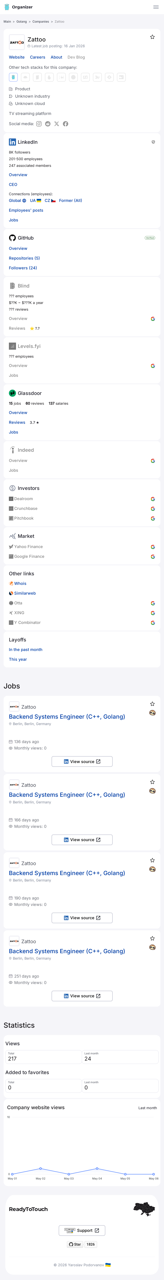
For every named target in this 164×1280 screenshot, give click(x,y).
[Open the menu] (156, 7)
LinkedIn (28, 142)
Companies (40, 21)
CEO (13, 184)
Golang (21, 21)
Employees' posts (26, 210)
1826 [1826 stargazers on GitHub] (90, 1244)
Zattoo (28, 707)
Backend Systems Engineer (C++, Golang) (67, 716)
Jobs (13, 220)
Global (15, 200)
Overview (18, 174)
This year (18, 659)
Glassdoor (30, 393)
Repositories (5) (24, 258)
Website (17, 57)
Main (7, 21)
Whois (20, 583)
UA (33, 200)
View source (82, 761)
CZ (47, 200)
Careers (37, 57)
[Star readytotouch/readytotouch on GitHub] (75, 1244)
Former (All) (70, 200)
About (56, 57)
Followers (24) (23, 268)
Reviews (17, 422)
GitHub (26, 238)
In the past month (25, 649)
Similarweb (25, 593)
